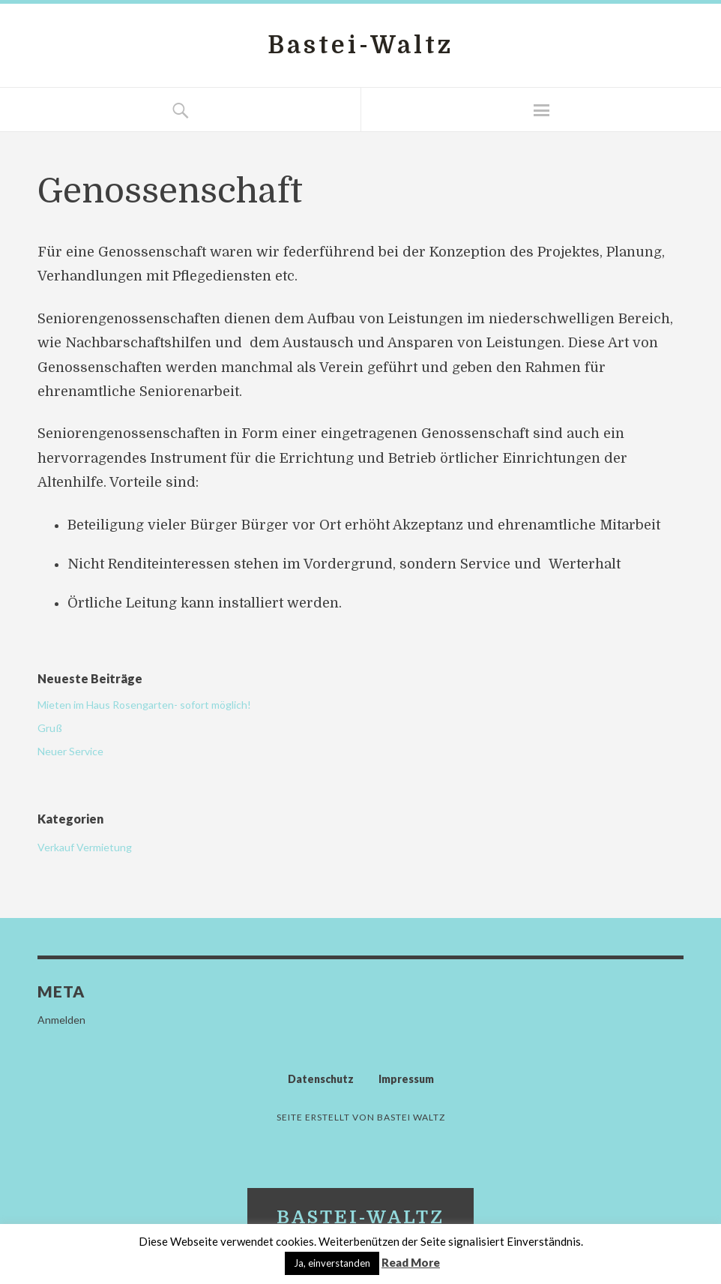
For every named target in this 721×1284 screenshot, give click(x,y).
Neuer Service (70, 751)
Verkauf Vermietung (84, 847)
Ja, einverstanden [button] (332, 1263)
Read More (410, 1262)
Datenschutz (321, 1078)
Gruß (49, 728)
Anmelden (61, 1019)
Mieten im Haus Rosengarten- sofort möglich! (144, 704)
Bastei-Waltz (360, 45)
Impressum (406, 1078)
